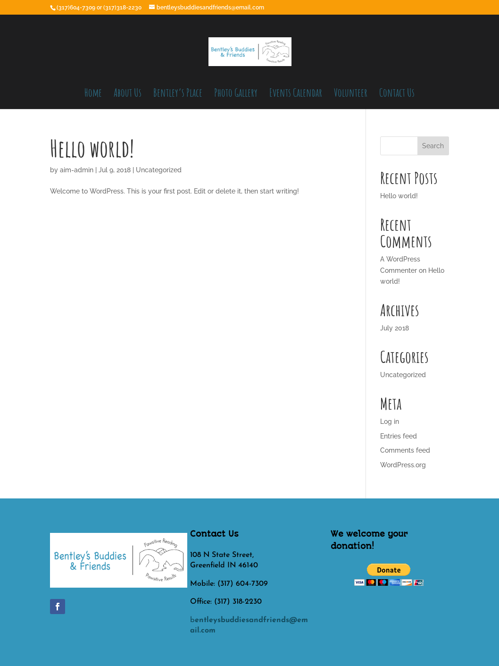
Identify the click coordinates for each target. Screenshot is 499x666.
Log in (389, 421)
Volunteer (350, 94)
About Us (127, 94)
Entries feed (398, 436)
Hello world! (92, 148)
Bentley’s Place (177, 94)
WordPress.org (403, 465)
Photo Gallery (236, 94)
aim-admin (76, 170)
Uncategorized (159, 170)
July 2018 (394, 328)
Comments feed (405, 450)
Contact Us (397, 94)
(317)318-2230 (123, 7)
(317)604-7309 (77, 7)
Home (93, 94)
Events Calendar (295, 94)
